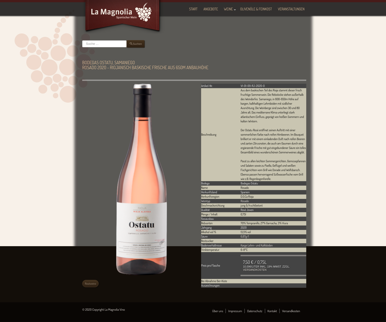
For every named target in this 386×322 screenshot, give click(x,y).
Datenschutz (254, 311)
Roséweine (90, 283)
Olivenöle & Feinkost (256, 9)
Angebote (211, 9)
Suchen (135, 44)
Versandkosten (254, 269)
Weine (228, 9)
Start (193, 9)
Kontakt (272, 311)
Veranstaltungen (291, 9)
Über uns (217, 311)
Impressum (235, 311)
